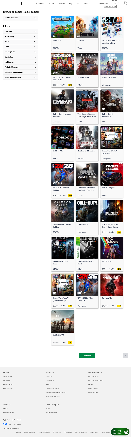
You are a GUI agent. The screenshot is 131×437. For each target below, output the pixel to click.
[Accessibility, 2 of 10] (20, 37)
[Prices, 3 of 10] (20, 42)
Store (78, 3)
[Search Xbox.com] (114, 3)
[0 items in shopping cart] (119, 3)
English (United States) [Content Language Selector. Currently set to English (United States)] (14, 420)
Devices (62, 3)
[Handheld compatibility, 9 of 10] (20, 72)
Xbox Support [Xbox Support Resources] (50, 380)
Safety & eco (94, 432)
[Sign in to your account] (125, 3)
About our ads (106, 432)
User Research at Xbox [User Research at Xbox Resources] (53, 397)
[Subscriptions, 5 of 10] (20, 52)
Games (52, 3)
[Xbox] (28, 3)
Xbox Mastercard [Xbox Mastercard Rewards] (8, 412)
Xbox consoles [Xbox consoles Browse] (7, 376)
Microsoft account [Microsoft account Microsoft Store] (93, 376)
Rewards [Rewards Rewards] (5, 408)
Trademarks (68, 432)
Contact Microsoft (29, 432)
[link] (62, 33)
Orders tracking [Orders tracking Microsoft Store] (93, 388)
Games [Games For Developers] (48, 408)
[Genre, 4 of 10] (20, 47)
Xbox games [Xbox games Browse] (6, 380)
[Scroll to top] (125, 355)
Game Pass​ (40, 3)
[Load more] (87, 355)
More (86, 3)
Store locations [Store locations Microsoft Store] (93, 392)
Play (70, 3)
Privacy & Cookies (44, 432)
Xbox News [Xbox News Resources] (49, 376)
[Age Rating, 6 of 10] (20, 57)
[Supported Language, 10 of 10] (20, 77)
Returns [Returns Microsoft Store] (90, 384)
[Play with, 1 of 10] (20, 31)
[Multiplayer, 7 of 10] (20, 62)
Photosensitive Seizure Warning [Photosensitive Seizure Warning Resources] (55, 392)
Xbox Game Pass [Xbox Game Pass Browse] (8, 384)
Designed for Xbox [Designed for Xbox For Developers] (51, 412)
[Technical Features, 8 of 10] (20, 67)
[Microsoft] (12, 3)
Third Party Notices (81, 432)
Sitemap (18, 432)
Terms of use (57, 432)
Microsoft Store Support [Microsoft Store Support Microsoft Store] (95, 380)
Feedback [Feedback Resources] (48, 384)
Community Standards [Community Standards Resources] (52, 388)
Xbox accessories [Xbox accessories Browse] (8, 388)
